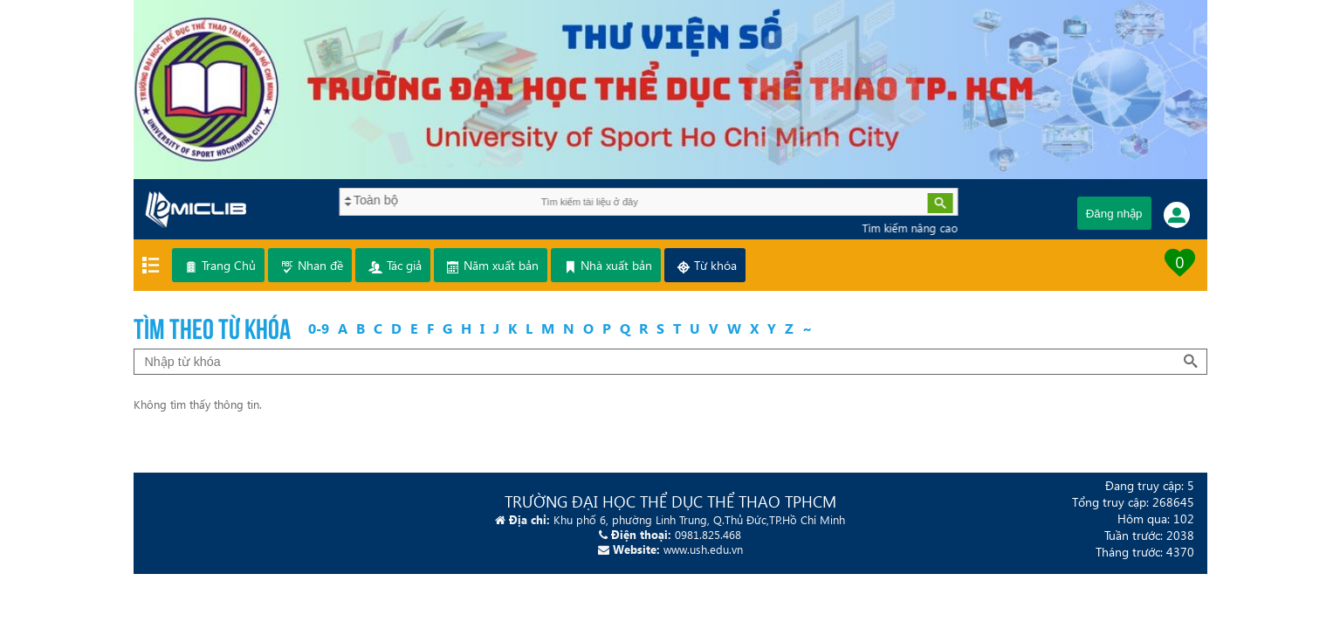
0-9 (318, 328)
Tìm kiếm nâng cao (904, 227)
